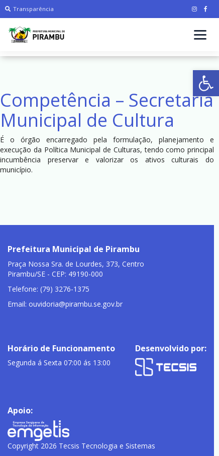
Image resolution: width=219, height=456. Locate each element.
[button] (206, 83)
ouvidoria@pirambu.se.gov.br (76, 304)
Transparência (29, 9)
